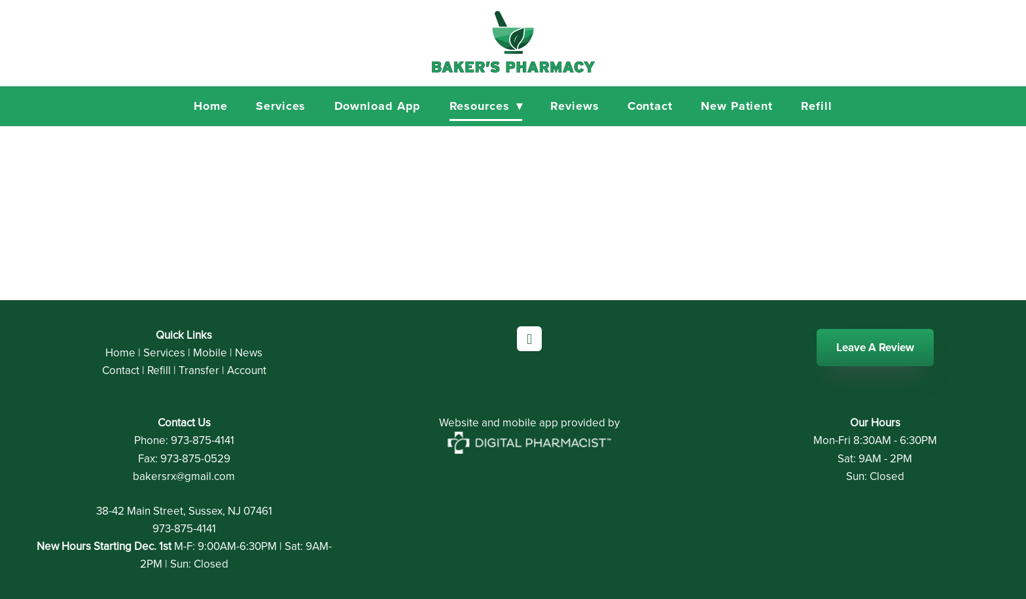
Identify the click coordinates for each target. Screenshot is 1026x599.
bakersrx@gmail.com (184, 476)
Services (281, 105)
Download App (377, 105)
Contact (650, 105)
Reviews (574, 105)
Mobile (210, 352)
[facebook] (529, 338)
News (248, 352)
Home (211, 105)
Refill (816, 105)
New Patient (737, 105)
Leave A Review (875, 347)
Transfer (199, 370)
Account (246, 370)
